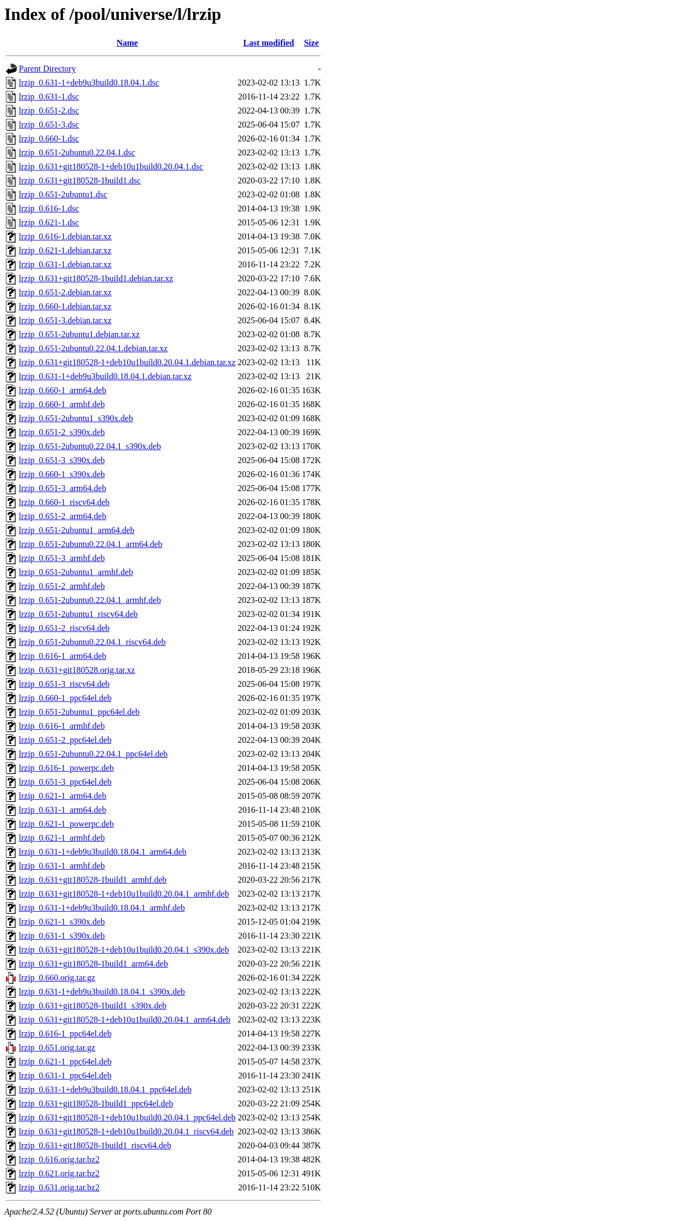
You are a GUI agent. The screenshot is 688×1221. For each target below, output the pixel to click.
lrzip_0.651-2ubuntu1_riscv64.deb (78, 614)
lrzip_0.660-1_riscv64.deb (64, 502)
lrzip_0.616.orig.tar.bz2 (59, 1159)
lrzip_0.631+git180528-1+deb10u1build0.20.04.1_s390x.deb (124, 949)
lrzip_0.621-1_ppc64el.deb (65, 1061)
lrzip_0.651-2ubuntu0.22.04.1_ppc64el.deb (93, 753)
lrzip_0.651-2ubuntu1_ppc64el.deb (79, 711)
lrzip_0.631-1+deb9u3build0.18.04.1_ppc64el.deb (105, 1089)
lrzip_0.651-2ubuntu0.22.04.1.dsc (77, 152)
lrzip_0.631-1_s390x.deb (62, 935)
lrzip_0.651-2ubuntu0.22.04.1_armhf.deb (90, 600)
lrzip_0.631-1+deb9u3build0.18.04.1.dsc (89, 82)
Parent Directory (47, 68)
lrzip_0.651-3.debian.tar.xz (65, 320)
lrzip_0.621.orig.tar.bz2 (59, 1173)
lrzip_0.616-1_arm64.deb (62, 656)
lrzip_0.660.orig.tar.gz (57, 977)
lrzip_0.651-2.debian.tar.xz (65, 292)
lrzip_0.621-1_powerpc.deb (66, 823)
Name (127, 42)
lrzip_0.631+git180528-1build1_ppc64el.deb (96, 1103)
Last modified (269, 42)
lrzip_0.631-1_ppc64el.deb (65, 1075)
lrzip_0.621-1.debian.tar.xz (65, 250)
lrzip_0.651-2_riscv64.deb (64, 628)
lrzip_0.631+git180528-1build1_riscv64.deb (95, 1145)
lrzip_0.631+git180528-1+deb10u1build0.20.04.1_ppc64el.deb (127, 1117)
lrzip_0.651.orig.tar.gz (57, 1047)
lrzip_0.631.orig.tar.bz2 (59, 1187)
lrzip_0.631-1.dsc (49, 96)
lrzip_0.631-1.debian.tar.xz (65, 264)
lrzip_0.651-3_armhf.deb (62, 558)
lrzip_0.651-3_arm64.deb (62, 488)
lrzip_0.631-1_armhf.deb (62, 865)
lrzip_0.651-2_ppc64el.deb (65, 739)
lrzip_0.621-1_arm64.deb (62, 795)
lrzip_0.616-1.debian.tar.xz (65, 236)
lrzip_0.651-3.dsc (49, 124)
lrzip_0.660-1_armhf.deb (62, 404)
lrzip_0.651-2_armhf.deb (62, 586)
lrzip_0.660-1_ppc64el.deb (65, 697)
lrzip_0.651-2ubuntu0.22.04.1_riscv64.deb (92, 642)
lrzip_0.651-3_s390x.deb (62, 460)
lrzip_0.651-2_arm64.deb (62, 516)
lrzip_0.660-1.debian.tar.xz (65, 306)
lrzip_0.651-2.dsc (49, 110)
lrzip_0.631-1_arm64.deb (62, 809)
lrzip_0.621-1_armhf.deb (62, 837)
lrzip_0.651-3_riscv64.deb (64, 683)
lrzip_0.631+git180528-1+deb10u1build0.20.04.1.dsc (111, 166)
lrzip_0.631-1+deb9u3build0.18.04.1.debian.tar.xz (105, 376)
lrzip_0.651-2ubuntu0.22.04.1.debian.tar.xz (93, 348)
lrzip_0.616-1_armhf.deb (62, 725)
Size (311, 42)
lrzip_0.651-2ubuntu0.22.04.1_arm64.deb (90, 544)
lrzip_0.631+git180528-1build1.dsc (80, 180)
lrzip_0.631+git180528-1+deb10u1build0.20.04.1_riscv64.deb (126, 1131)
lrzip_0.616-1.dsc (49, 208)
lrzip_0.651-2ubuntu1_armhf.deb (76, 572)
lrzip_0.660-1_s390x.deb (62, 474)
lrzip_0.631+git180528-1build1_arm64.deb (93, 963)
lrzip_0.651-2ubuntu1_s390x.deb (76, 418)
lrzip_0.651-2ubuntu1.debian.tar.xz (79, 334)
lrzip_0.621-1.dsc (49, 222)
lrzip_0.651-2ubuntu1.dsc (63, 194)
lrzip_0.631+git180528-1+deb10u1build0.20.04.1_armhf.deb (124, 893)
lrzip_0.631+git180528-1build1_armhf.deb (93, 879)
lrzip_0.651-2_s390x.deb (62, 432)
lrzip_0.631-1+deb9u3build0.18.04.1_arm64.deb (103, 851)
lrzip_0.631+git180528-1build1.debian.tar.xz (96, 278)
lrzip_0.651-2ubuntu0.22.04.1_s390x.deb (90, 446)
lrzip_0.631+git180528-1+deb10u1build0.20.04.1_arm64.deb (125, 1019)
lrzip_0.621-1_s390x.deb (62, 921)
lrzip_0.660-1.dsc (49, 138)
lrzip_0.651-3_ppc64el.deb (65, 781)
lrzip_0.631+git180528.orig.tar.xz (77, 670)
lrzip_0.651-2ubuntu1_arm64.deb (76, 530)
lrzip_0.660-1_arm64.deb (62, 390)
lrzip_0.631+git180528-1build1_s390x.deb (93, 1005)
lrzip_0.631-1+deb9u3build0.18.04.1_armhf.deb (102, 907)
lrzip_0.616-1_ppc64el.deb (65, 1033)
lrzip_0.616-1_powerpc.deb (66, 767)
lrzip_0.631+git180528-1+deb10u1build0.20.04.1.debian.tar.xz (127, 362)
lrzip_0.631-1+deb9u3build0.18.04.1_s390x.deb (102, 991)
